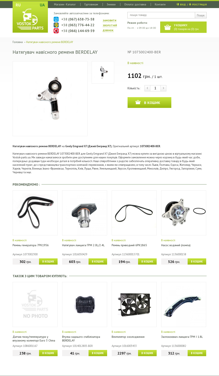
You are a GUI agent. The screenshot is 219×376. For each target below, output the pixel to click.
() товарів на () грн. (186, 27)
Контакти (160, 4)
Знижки (111, 4)
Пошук (201, 15)
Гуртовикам (91, 4)
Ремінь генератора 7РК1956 (31, 245)
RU (18, 5)
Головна (18, 42)
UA (42, 5)
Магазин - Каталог (65, 4)
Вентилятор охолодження (128, 337)
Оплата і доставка (135, 4)
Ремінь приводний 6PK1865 (129, 245)
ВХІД (183, 4)
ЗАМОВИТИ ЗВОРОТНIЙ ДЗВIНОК (110, 25)
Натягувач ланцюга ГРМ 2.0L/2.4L (83, 245)
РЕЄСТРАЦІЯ (199, 4)
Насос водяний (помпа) (176, 245)
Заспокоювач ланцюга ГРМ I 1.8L (182, 337)
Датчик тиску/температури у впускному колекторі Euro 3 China (34, 338)
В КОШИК (48, 261)
